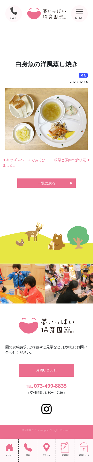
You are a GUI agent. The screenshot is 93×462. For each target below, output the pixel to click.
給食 (83, 75)
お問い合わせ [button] (46, 370)
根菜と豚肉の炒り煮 (72, 159)
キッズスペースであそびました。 (24, 162)
